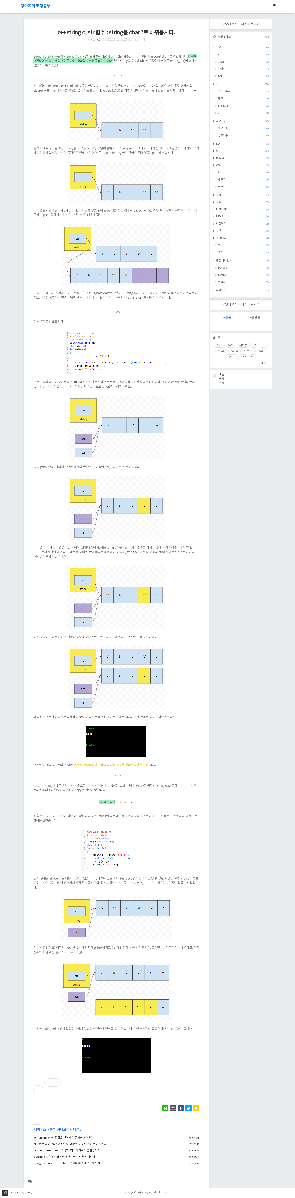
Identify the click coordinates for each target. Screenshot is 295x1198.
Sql (243, 76)
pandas (243, 267)
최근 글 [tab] (227, 317)
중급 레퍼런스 (242, 260)
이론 (243, 186)
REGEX (242, 158)
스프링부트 (243, 91)
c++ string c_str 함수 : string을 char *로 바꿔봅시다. (116, 33)
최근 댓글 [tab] (255, 317)
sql (252, 356)
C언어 (231, 345)
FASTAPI (243, 105)
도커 (242, 195)
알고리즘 (243, 135)
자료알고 (242, 121)
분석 (53, 1130)
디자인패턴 (242, 209)
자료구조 (243, 128)
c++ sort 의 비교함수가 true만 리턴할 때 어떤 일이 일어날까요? (70, 1144)
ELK (242, 143)
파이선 (243, 69)
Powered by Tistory (21, 1192)
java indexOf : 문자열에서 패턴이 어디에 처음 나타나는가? (67, 1157)
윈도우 (243, 179)
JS (243, 113)
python (232, 356)
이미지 (243, 282)
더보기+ (265, 363)
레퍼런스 (40, 1130)
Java (243, 61)
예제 (243, 245)
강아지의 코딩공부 (35, 6)
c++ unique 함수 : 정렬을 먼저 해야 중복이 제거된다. (63, 1138)
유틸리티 (242, 290)
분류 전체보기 (243, 37)
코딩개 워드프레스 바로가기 (241, 24)
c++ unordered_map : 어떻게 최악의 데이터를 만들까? (66, 1150)
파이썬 (219, 345)
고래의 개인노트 (145, 1192)
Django (243, 345)
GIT (242, 151)
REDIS (242, 216)
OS (242, 165)
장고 (243, 98)
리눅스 (243, 172)
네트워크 (242, 223)
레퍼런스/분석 (96, 39)
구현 (242, 231)
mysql (261, 351)
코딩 (242, 47)
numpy (243, 275)
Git (254, 345)
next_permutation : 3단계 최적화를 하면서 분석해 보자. (67, 1163)
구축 (242, 202)
